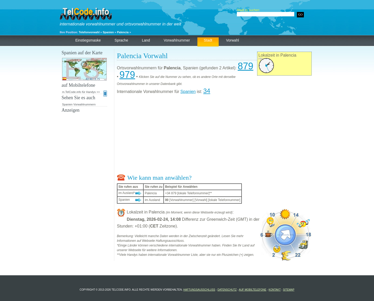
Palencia (123, 32)
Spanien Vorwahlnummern (79, 104)
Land (146, 40)
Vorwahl (232, 40)
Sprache (121, 40)
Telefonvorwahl (89, 32)
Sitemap (289, 289)
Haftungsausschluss (199, 289)
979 (127, 74)
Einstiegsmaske (88, 40)
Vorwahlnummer (177, 40)
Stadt (208, 40)
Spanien (108, 32)
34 (206, 90)
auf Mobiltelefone (252, 289)
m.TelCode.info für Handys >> (84, 92)
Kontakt (274, 289)
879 (245, 66)
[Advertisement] (214, 135)
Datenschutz (227, 289)
